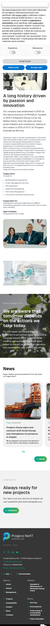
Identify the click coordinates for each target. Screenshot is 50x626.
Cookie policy (20, 568)
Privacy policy (8, 568)
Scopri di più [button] (25, 61)
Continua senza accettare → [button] (25, 4)
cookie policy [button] (37, 23)
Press (8, 423)
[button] (23, 451)
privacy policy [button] (21, 15)
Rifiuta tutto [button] (13, 67)
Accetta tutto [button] (36, 67)
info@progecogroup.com (12, 562)
